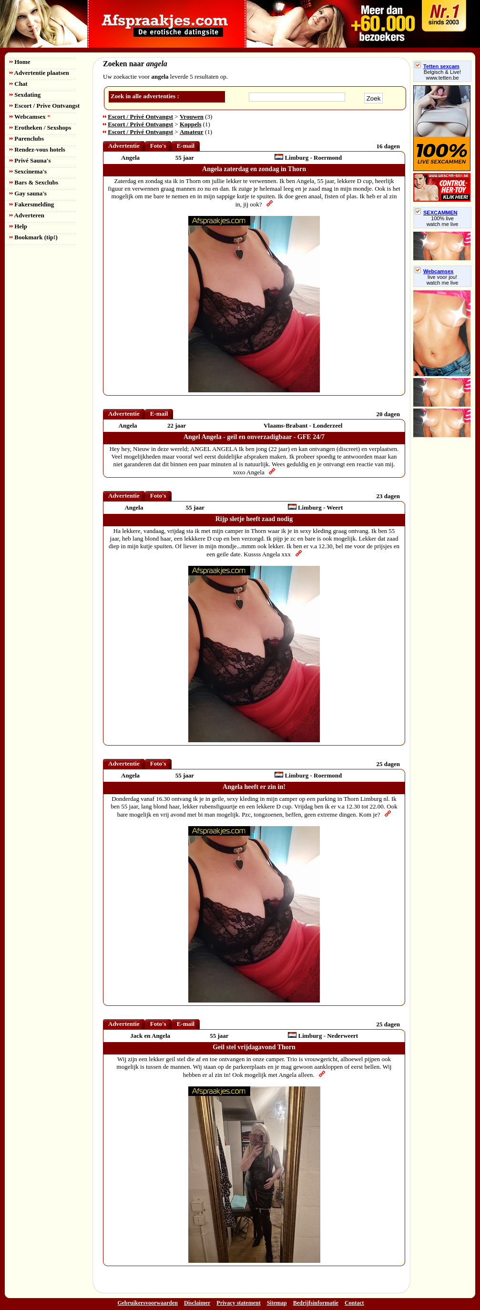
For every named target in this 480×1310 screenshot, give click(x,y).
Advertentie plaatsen (39, 72)
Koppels (191, 124)
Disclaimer (197, 1303)
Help (18, 226)
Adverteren (27, 215)
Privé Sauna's (30, 160)
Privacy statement (238, 1303)
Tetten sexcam (437, 66)
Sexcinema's (28, 171)
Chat (19, 83)
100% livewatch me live (443, 221)
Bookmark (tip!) (34, 237)
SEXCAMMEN (436, 212)
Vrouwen (192, 116)
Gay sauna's (28, 193)
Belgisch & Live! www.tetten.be (442, 75)
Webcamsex (30, 116)
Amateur (192, 131)
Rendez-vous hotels (37, 149)
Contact (354, 1303)
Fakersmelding (32, 204)
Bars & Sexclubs (34, 182)
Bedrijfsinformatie (315, 1303)
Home (20, 61)
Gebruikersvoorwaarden (147, 1303)
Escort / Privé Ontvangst (140, 116)
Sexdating (25, 94)
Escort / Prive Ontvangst (45, 105)
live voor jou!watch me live (443, 280)
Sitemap (277, 1303)
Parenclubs (27, 138)
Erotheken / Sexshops (40, 127)
